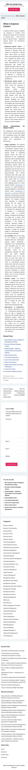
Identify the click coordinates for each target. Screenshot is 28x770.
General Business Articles (10, 545)
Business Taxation (8, 539)
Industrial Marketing (8, 556)
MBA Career (6, 600)
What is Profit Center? (11, 362)
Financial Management (9, 542)
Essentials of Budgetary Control (13, 371)
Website (8, 456)
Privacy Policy (5, 754)
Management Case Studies (10, 580)
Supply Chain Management (10, 633)
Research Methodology (9, 622)
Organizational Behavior (9, 611)
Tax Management (8, 636)
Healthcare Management (10, 550)
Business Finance (10, 16)
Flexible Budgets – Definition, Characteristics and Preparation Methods (13, 350)
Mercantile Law (7, 602)
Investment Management (10, 569)
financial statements (18, 177)
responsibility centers (18, 60)
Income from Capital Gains (12, 360)
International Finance (8, 567)
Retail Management (8, 624)
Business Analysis (8, 525)
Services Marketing (8, 627)
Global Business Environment (11, 547)
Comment (9, 419)
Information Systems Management (12, 558)
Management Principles (9, 589)
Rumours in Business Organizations (10, 685)
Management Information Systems (12, 586)
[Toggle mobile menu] (14, 9)
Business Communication (10, 528)
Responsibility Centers (11, 355)
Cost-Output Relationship (11, 357)
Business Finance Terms (11, 378)
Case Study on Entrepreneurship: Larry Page (12, 650)
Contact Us (4, 757)
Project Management (8, 616)
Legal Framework (7, 572)
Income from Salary (10, 369)
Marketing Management (9, 597)
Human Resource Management (11, 553)
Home (2, 16)
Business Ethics (7, 531)
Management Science (9, 591)
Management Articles (9, 578)
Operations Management (10, 608)
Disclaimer (4, 752)
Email (7, 449)
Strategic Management (9, 630)
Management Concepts (9, 583)
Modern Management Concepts (11, 605)
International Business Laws (10, 564)
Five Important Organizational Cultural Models (13, 677)
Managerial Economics (9, 594)
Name (8, 441)
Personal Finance (8, 614)
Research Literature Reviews (10, 619)
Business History (7, 536)
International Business (9, 561)
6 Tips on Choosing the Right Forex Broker (12, 687)
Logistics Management (9, 575)
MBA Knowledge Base (14, 4)
